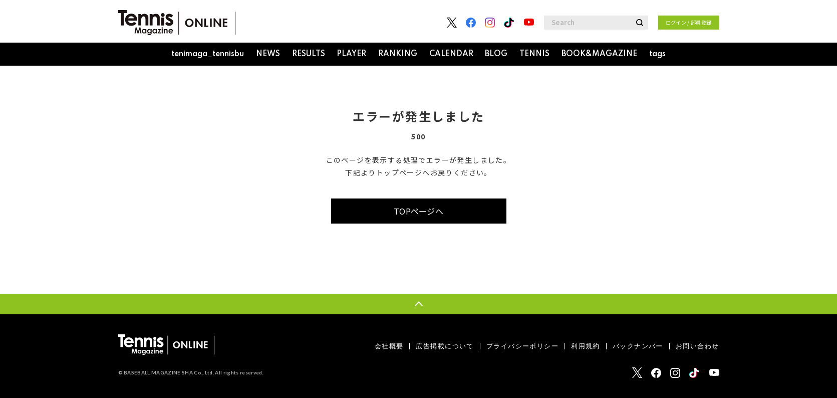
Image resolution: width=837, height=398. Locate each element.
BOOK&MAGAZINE (599, 54)
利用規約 (585, 346)
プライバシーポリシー (522, 346)
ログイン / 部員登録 (689, 22)
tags (657, 54)
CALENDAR (451, 54)
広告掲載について (444, 346)
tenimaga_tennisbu (207, 54)
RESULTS (308, 54)
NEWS (268, 54)
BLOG (496, 54)
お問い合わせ (697, 346)
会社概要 (389, 346)
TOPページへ (418, 211)
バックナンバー (638, 346)
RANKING (397, 54)
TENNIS (534, 54)
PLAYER (351, 54)
